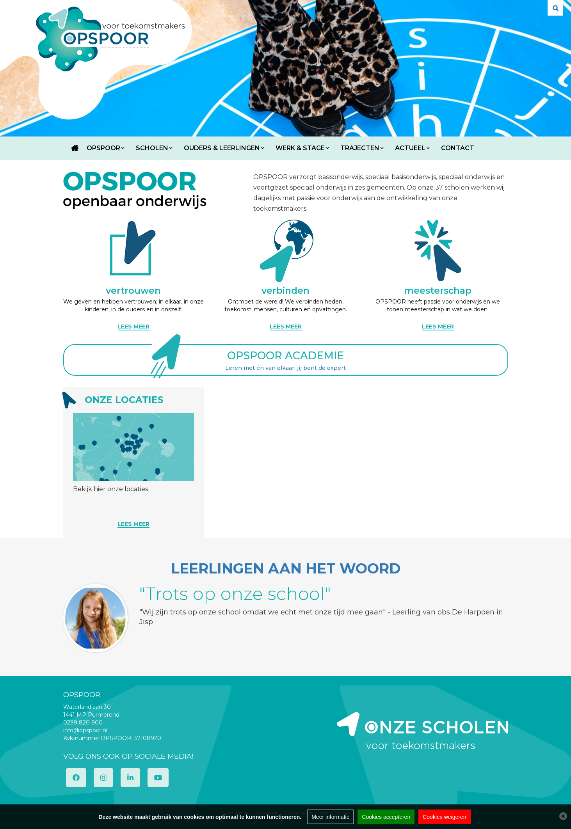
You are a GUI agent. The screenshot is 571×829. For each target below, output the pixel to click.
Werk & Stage (300, 148)
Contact (457, 148)
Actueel (410, 148)
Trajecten (359, 148)
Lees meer (133, 523)
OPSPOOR (103, 148)
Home (75, 148)
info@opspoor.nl (85, 730)
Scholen (152, 148)
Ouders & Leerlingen (222, 148)
